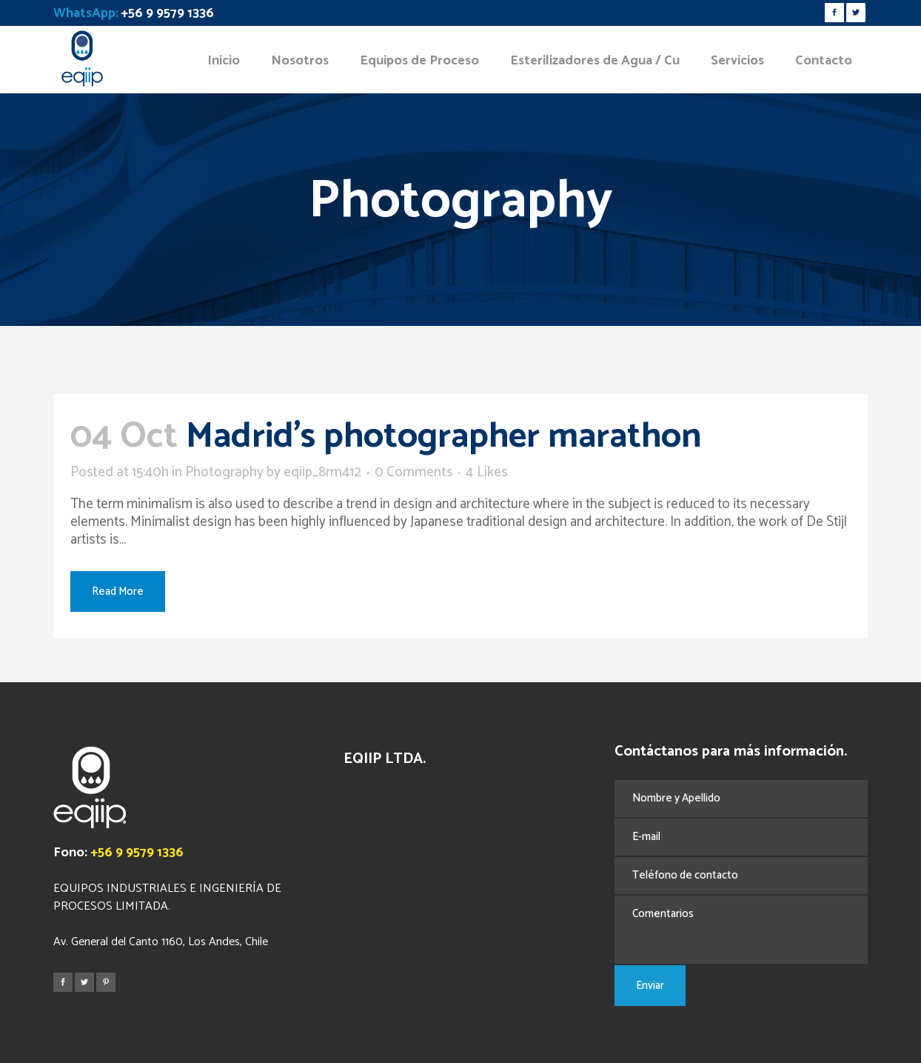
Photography (224, 472)
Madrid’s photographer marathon (444, 436)
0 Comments (413, 472)
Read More (118, 591)
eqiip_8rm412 (322, 472)
